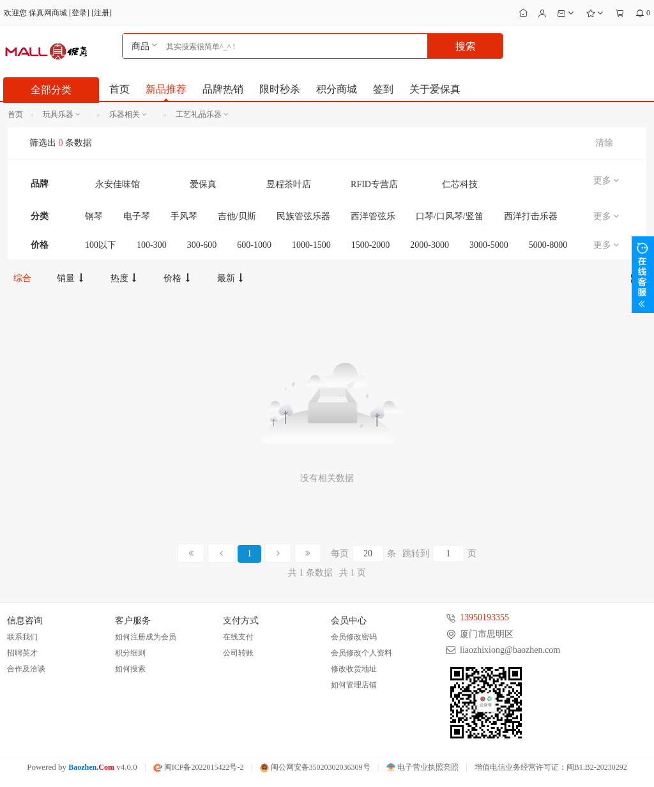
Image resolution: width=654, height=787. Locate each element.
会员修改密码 (354, 636)
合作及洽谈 (26, 668)
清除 (604, 143)
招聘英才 (22, 652)
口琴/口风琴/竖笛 (449, 216)
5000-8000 (548, 245)
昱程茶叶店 (288, 184)
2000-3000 (429, 245)
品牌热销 (222, 89)
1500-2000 (370, 245)
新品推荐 (166, 89)
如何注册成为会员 (145, 636)
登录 (79, 12)
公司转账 (238, 652)
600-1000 (254, 245)
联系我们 (22, 636)
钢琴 (94, 216)
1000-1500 (311, 245)
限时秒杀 (279, 89)
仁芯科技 (460, 184)
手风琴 (184, 216)
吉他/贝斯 (237, 216)
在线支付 (238, 636)
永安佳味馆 (117, 184)
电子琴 (136, 216)
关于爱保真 (434, 89)
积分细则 (130, 652)
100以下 (100, 245)
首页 (119, 89)
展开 (643, 274)
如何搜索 (130, 668)
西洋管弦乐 (373, 216)
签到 (383, 89)
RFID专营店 (374, 184)
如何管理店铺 (354, 684)
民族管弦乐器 (303, 216)
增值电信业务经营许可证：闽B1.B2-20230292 (551, 767)
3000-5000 (488, 245)
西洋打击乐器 (531, 216)
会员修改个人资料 (361, 652)
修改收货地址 (354, 668)
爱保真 (203, 184)
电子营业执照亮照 (422, 767)
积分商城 (336, 89)
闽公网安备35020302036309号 (315, 767)
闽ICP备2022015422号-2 (198, 767)
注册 (101, 12)
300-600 (202, 245)
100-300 (152, 245)
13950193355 (484, 617)
